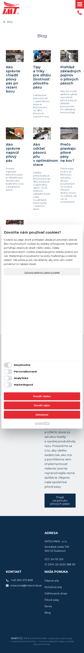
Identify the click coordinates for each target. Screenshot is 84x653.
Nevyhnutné (22, 365)
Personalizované (25, 371)
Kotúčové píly (53, 587)
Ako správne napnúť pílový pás (13, 152)
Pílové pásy (52, 599)
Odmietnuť (41, 414)
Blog (48, 612)
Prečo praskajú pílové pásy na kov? (68, 152)
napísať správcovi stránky (23, 641)
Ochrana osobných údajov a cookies (42, 272)
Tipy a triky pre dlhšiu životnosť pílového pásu (42, 77)
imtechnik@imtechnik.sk (26, 585)
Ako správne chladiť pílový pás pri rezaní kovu (13, 79)
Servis (48, 606)
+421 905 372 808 (22, 580)
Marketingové (23, 384)
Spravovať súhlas (41, 644)
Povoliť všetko (42, 396)
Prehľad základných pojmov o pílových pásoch (70, 75)
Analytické (21, 378)
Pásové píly (52, 580)
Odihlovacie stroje (56, 593)
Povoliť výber (42, 405)
